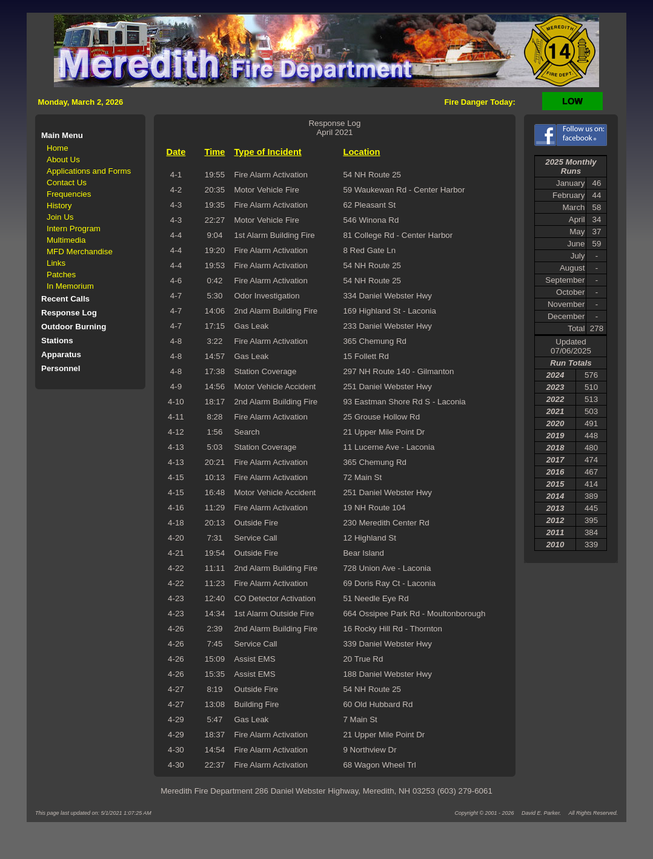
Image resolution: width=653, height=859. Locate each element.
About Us (63, 159)
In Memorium (70, 286)
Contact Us (67, 182)
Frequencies (69, 194)
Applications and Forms (89, 171)
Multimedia (66, 240)
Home (57, 148)
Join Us (60, 217)
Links (56, 263)
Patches (61, 274)
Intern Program (74, 228)
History (59, 205)
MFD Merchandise (80, 251)
